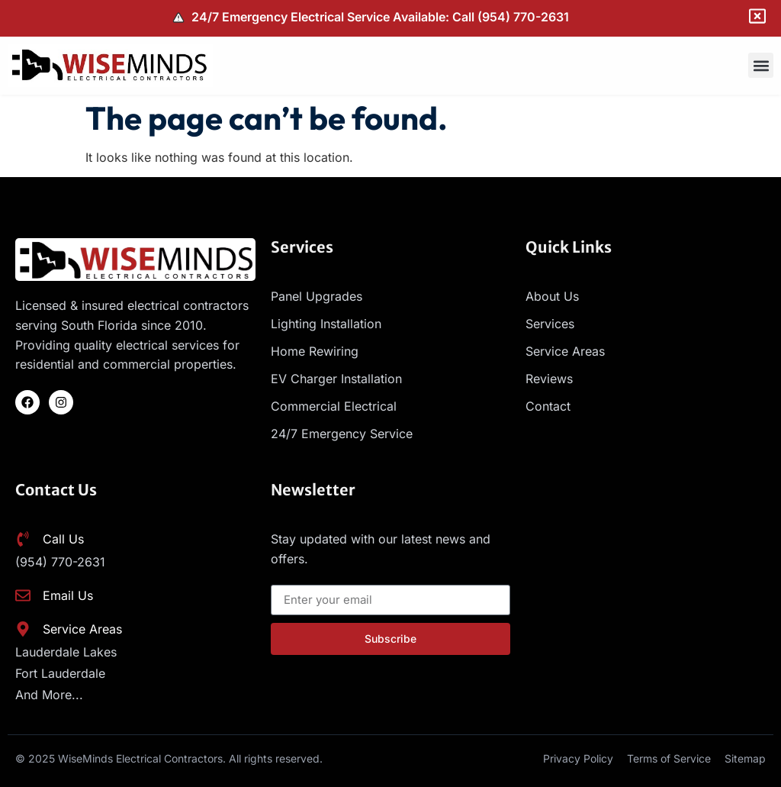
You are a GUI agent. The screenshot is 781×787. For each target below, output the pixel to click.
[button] (760, 65)
